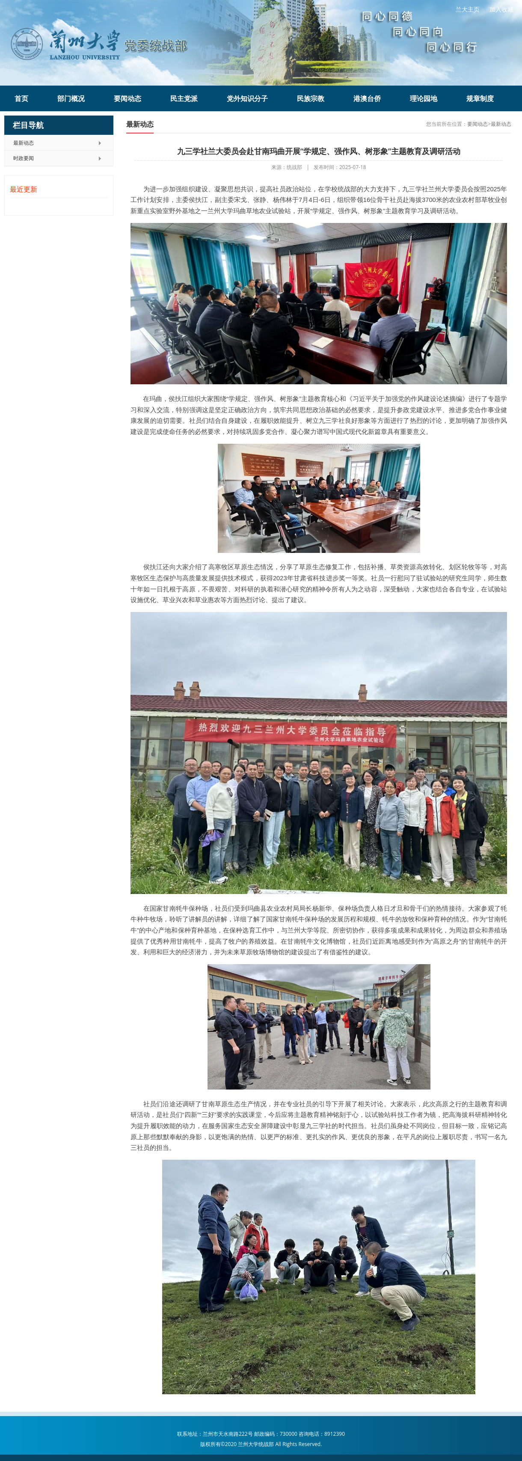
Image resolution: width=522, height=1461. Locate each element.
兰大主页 (468, 9)
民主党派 (184, 98)
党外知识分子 (247, 98)
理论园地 (423, 98)
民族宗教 (310, 98)
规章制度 (480, 98)
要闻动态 (127, 98)
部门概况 (71, 98)
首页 (21, 98)
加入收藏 (501, 9)
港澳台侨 (367, 98)
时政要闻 (23, 158)
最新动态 (23, 142)
